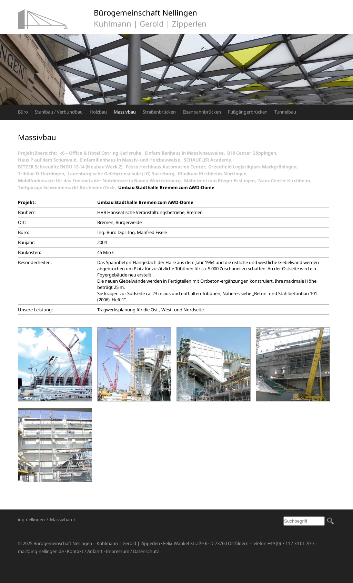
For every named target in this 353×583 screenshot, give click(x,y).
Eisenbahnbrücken (202, 112)
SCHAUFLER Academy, (209, 160)
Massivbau (125, 112)
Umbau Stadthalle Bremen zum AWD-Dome (166, 187)
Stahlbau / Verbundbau (59, 112)
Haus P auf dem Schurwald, (49, 160)
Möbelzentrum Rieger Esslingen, (221, 180)
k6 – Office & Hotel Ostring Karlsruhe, (102, 153)
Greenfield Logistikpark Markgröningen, (254, 167)
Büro (23, 112)
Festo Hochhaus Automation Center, (167, 167)
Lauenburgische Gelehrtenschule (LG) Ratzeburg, (123, 174)
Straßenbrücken (159, 112)
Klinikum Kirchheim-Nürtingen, (214, 174)
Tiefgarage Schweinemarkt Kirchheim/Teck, (68, 187)
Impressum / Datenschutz (132, 551)
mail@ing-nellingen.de (41, 551)
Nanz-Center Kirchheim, (286, 180)
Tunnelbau (285, 112)
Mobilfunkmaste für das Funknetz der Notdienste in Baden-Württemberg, (101, 180)
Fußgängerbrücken (248, 112)
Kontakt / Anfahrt (85, 551)
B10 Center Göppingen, (253, 153)
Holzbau (98, 112)
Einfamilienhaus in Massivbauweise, (186, 153)
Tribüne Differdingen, (43, 174)
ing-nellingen (31, 519)
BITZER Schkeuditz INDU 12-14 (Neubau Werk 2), (72, 167)
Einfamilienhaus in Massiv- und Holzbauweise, (132, 160)
